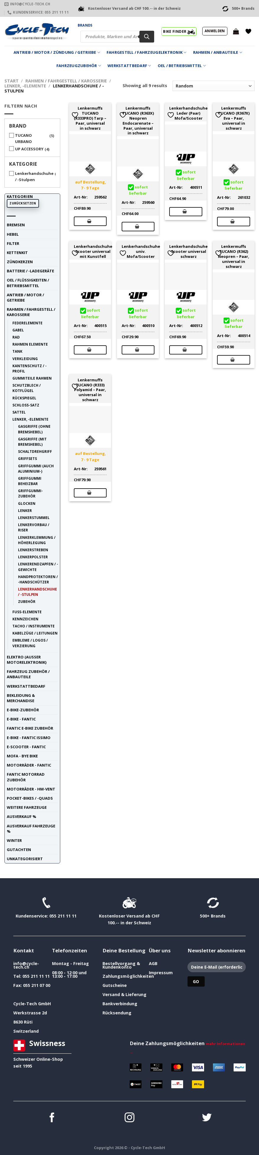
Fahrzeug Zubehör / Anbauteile (28, 674)
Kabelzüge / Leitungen (35, 633)
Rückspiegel (24, 398)
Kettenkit (17, 252)
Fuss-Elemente (27, 611)
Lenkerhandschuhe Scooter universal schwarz (188, 251)
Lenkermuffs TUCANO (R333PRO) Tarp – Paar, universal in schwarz (90, 118)
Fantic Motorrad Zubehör (26, 777)
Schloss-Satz (25, 405)
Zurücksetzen (22, 203)
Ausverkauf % (21, 816)
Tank (17, 351)
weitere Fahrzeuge (27, 807)
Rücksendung (116, 1013)
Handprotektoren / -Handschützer (38, 579)
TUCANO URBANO (23, 138)
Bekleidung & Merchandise (21, 698)
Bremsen (16, 224)
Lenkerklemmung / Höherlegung (37, 540)
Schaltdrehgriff (35, 451)
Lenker (25, 510)
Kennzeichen (25, 618)
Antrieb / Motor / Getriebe (25, 297)
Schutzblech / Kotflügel (26, 388)
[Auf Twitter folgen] (207, 1118)
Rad (16, 337)
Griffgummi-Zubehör (30, 493)
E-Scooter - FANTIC (26, 746)
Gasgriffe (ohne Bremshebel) (34, 429)
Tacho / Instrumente (33, 626)
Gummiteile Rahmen (32, 378)
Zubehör (26, 601)
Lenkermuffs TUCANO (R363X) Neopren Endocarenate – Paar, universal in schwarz (138, 121)
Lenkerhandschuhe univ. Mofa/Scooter (141, 251)
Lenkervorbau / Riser (33, 527)
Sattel (19, 412)
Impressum (161, 972)
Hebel (13, 234)
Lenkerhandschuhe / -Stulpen (34, 176)
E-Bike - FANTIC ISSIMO (29, 737)
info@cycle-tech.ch (26, 965)
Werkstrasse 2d (30, 1013)
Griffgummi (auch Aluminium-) (36, 468)
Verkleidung (25, 358)
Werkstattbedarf (129, 66)
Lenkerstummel (34, 517)
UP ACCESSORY (29, 149)
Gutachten (19, 849)
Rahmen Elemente (30, 344)
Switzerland (26, 1031)
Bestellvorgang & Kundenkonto (121, 965)
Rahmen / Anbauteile (217, 52)
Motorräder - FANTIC (29, 765)
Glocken (26, 503)
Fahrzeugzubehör (78, 66)
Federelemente (27, 323)
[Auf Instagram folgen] (129, 1118)
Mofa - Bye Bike (22, 756)
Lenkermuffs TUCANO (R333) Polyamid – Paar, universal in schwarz (90, 390)
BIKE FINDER (179, 31)
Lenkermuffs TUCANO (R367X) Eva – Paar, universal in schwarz (234, 118)
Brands (85, 25)
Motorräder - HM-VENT (31, 789)
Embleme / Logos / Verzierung (30, 643)
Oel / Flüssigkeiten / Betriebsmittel (28, 282)
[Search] (146, 37)
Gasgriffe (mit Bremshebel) (32, 442)
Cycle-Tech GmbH (32, 1003)
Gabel (18, 330)
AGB (153, 963)
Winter (14, 840)
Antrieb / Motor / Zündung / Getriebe (57, 52)
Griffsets (27, 458)
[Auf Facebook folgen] (52, 1118)
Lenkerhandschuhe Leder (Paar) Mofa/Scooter (188, 113)
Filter (13, 243)
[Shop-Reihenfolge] (213, 86)
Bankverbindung (119, 1003)
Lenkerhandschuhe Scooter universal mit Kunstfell (93, 251)
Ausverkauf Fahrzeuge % (31, 828)
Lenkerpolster (33, 556)
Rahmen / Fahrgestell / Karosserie (66, 81)
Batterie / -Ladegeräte (30, 271)
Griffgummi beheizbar (29, 481)
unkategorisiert (25, 858)
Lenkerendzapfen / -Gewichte (38, 567)
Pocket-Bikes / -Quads (30, 798)
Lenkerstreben (33, 549)
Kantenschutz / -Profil (29, 368)
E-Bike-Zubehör (23, 709)
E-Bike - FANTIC (21, 719)
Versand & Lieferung (124, 994)
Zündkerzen (20, 261)
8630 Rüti (22, 1022)
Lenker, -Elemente (25, 86)
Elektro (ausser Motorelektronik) (26, 659)
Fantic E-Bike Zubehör (30, 728)
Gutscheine (114, 985)
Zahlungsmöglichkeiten (128, 976)
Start (11, 81)
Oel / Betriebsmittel (182, 66)
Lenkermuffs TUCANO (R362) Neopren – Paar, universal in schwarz (233, 256)
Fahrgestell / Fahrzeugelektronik (147, 52)
